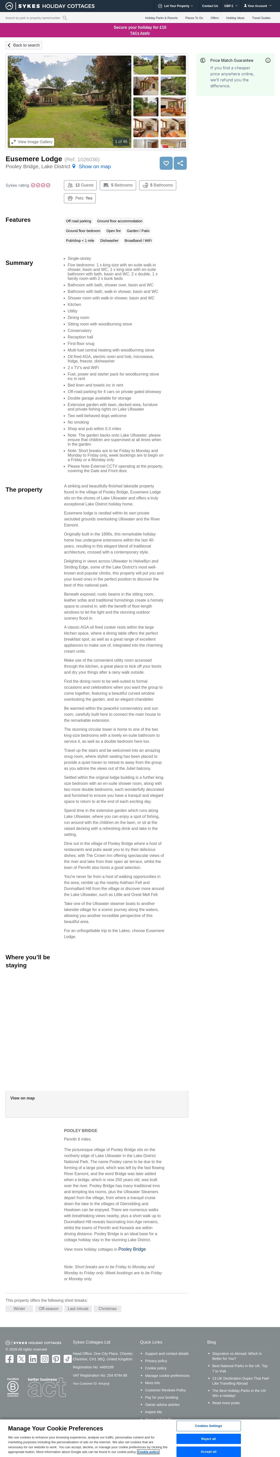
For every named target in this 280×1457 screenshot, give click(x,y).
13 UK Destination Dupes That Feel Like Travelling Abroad (240, 1380)
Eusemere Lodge (34, 159)
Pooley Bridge (132, 1249)
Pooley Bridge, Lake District (58, 166)
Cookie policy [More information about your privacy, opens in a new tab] (148, 1452)
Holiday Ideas (235, 18)
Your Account (257, 6)
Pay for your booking (161, 1397)
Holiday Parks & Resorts (161, 18)
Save (166, 163)
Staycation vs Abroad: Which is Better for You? (237, 1356)
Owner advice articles (162, 1405)
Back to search (26, 45)
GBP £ (231, 6)
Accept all (209, 1451)
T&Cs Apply (140, 33)
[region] (140, 1438)
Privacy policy (156, 1361)
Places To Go (194, 18)
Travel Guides (261, 18)
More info (152, 1383)
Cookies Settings (208, 1426)
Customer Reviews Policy (165, 1390)
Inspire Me (153, 1412)
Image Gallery (32, 142)
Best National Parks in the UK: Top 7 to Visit (240, 1368)
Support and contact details (167, 1354)
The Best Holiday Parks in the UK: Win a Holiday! (239, 1393)
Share (180, 163)
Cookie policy (156, 1368)
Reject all (208, 1439)
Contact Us (210, 6)
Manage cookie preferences (167, 1376)
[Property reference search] (65, 18)
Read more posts (226, 1403)
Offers (215, 18)
